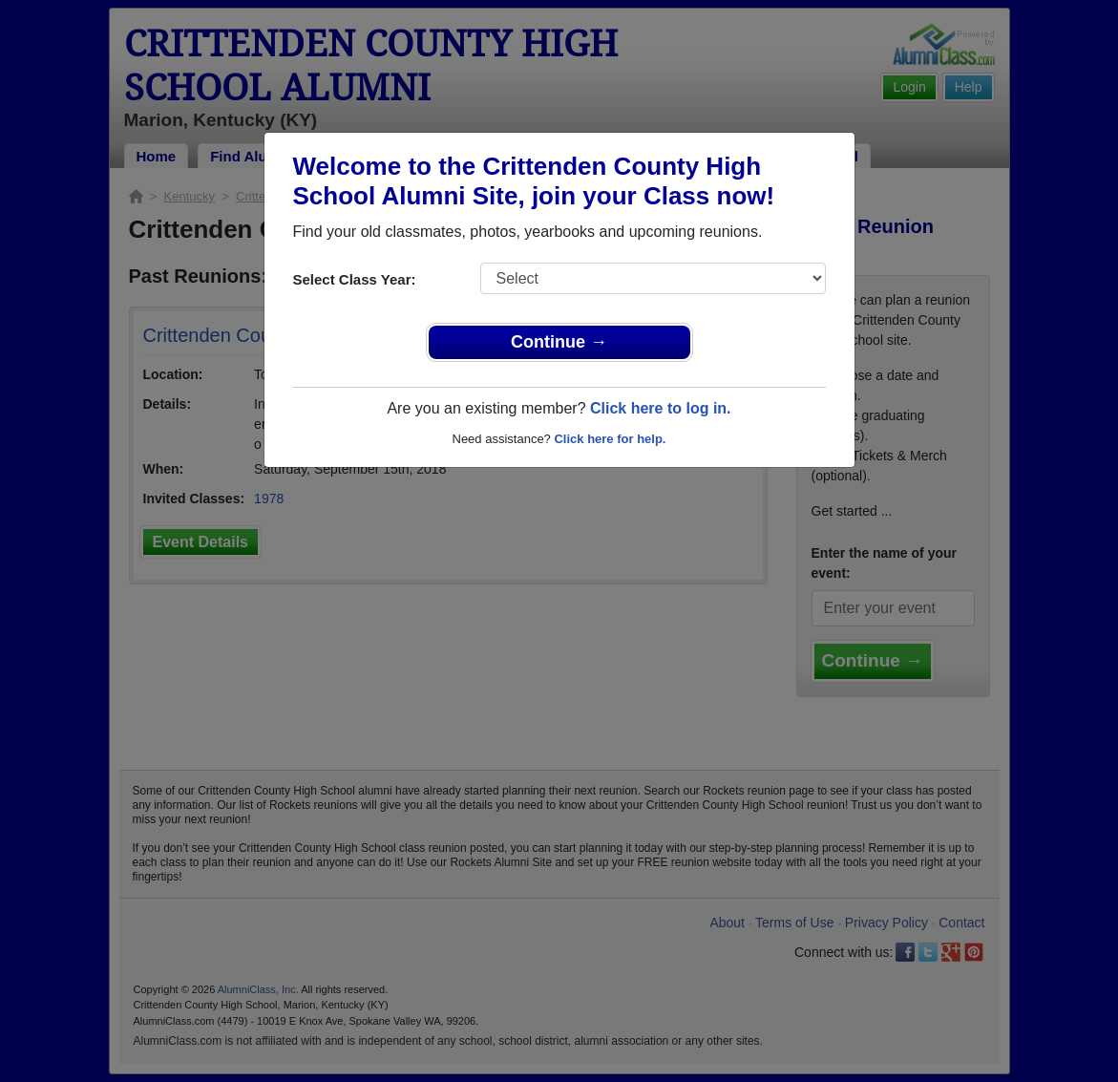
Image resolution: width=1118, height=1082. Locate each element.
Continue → (559, 341)
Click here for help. (609, 439)
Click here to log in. (660, 408)
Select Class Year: (354, 279)
